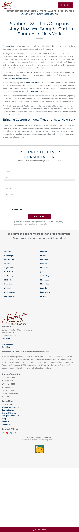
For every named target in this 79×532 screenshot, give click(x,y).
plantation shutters (20, 150)
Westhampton (9, 364)
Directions (6, 411)
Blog (4, 491)
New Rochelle (9, 332)
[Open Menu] (75, 5)
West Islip (7, 360)
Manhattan (44, 356)
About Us (6, 494)
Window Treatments (10, 479)
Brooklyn (7, 324)
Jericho (42, 344)
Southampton (9, 369)
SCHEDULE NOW (39, 289)
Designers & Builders (10, 488)
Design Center (8, 482)
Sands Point (8, 344)
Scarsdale (44, 336)
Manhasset (44, 352)
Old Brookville (9, 352)
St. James (43, 369)
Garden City (44, 348)
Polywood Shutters (37, 163)
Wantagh (43, 324)
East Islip (43, 360)
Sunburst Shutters (10, 118)
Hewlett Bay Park (10, 348)
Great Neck (8, 356)
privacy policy (29, 296)
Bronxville (7, 336)
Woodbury (44, 340)
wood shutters (32, 155)
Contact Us (6, 497)
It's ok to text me (15, 282)
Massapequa (9, 328)
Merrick (43, 328)
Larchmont (44, 332)
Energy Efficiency (9, 485)
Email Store (7, 419)
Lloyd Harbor (8, 340)
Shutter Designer (9, 477)
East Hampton (45, 364)
